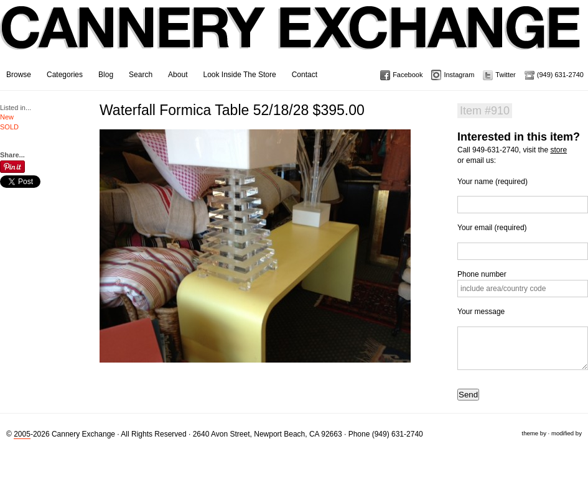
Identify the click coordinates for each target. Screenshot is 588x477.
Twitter (505, 74)
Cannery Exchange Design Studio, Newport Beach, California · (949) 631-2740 (291, 37)
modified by (566, 433)
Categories (65, 74)
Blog (105, 74)
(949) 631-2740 (560, 74)
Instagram (459, 74)
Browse (18, 74)
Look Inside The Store (239, 74)
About (177, 74)
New (7, 117)
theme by (533, 433)
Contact (304, 74)
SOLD (9, 127)
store (558, 150)
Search (140, 74)
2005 (22, 434)
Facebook (407, 74)
